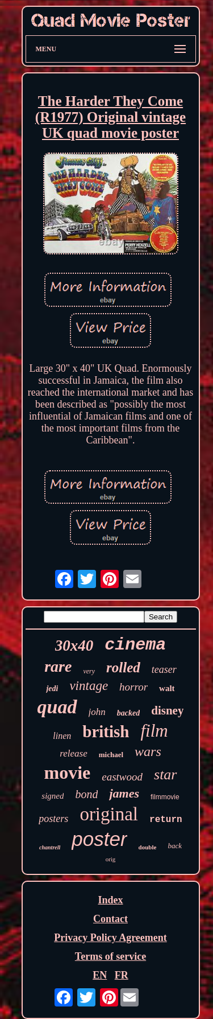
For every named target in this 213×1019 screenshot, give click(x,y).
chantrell (49, 847)
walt (167, 688)
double (148, 847)
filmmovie (165, 797)
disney (167, 710)
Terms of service (110, 956)
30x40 (74, 645)
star (165, 774)
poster (99, 839)
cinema (135, 645)
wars (148, 751)
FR (121, 975)
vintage (88, 686)
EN (100, 975)
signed (52, 795)
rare (58, 666)
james (124, 793)
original (109, 814)
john (97, 711)
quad (57, 706)
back (175, 845)
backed (128, 713)
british (105, 731)
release (73, 753)
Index (110, 900)
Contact (110, 919)
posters (53, 818)
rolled (123, 667)
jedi (52, 688)
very (89, 671)
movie (67, 772)
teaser (164, 669)
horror (133, 687)
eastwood (122, 777)
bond (86, 794)
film (154, 731)
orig (111, 859)
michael (111, 754)
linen (62, 736)
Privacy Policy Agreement (110, 937)
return (165, 820)
